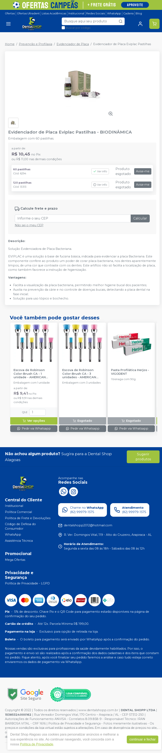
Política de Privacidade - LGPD (27, 583)
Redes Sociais (95, 13)
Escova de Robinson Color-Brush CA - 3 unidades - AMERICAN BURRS (79, 373)
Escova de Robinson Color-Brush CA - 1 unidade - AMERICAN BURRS (30, 373)
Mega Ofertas (15, 560)
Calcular (140, 218)
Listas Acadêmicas (54, 13)
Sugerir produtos (143, 456)
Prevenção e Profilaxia (35, 44)
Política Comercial (18, 512)
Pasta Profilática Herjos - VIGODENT (130, 371)
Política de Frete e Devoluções (27, 518)
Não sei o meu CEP (29, 225)
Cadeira (128, 13)
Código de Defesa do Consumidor (20, 526)
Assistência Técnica (19, 541)
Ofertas (10, 13)
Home (10, 44)
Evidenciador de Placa (73, 44)
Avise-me (143, 171)
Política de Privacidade (36, 744)
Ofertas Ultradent (28, 13)
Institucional (76, 13)
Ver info (100, 171)
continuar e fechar (142, 739)
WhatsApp (114, 13)
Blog (139, 13)
